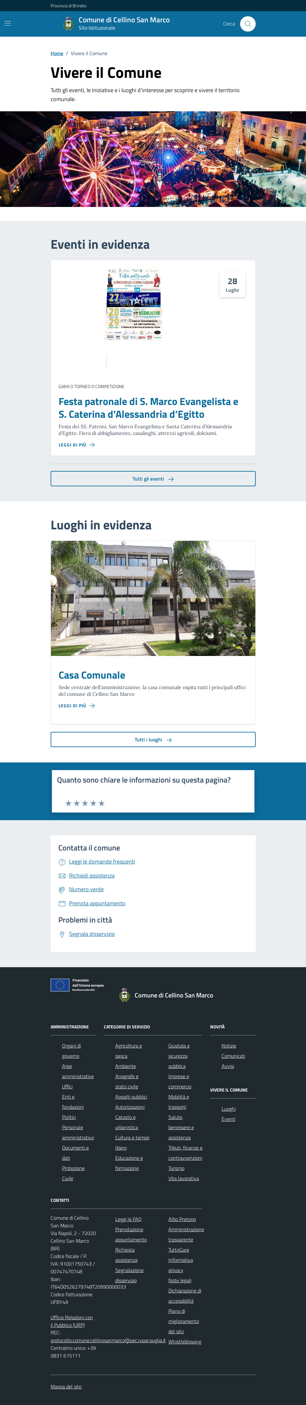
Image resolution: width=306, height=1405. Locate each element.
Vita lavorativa (183, 1178)
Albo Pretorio (182, 1219)
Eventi (228, 1119)
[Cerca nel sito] (247, 24)
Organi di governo (71, 1051)
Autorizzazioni (130, 1107)
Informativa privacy (180, 1265)
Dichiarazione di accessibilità (184, 1296)
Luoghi (229, 1109)
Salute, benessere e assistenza (181, 1127)
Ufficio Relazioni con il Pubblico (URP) (72, 1321)
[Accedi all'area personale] (253, 5)
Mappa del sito (66, 1386)
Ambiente (125, 1066)
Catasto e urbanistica (126, 1122)
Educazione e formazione (129, 1163)
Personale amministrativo (78, 1132)
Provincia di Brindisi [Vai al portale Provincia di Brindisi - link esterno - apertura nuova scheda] (69, 5)
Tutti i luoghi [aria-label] (153, 739)
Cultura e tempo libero (132, 1142)
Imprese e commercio (179, 1081)
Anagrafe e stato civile (127, 1081)
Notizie (229, 1045)
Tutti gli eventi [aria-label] (153, 478)
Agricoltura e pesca (128, 1051)
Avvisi (228, 1066)
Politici (69, 1117)
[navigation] (252, 5)
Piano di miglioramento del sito (183, 1321)
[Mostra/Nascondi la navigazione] (7, 23)
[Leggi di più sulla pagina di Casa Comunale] (77, 706)
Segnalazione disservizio (129, 1275)
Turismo (176, 1168)
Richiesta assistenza (126, 1255)
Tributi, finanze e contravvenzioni (185, 1153)
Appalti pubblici (131, 1096)
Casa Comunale (92, 675)
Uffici (67, 1086)
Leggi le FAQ (128, 1219)
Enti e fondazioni (73, 1102)
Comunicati (233, 1056)
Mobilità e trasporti (178, 1102)
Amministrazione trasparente (186, 1234)
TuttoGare (178, 1250)
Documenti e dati (75, 1153)
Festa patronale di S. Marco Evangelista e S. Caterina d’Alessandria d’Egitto (148, 408)
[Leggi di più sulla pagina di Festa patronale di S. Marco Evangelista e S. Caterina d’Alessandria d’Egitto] (77, 445)
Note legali (179, 1280)
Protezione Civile (73, 1173)
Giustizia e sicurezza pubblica (179, 1056)
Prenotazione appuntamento (131, 1234)
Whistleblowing (184, 1341)
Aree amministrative (78, 1071)
